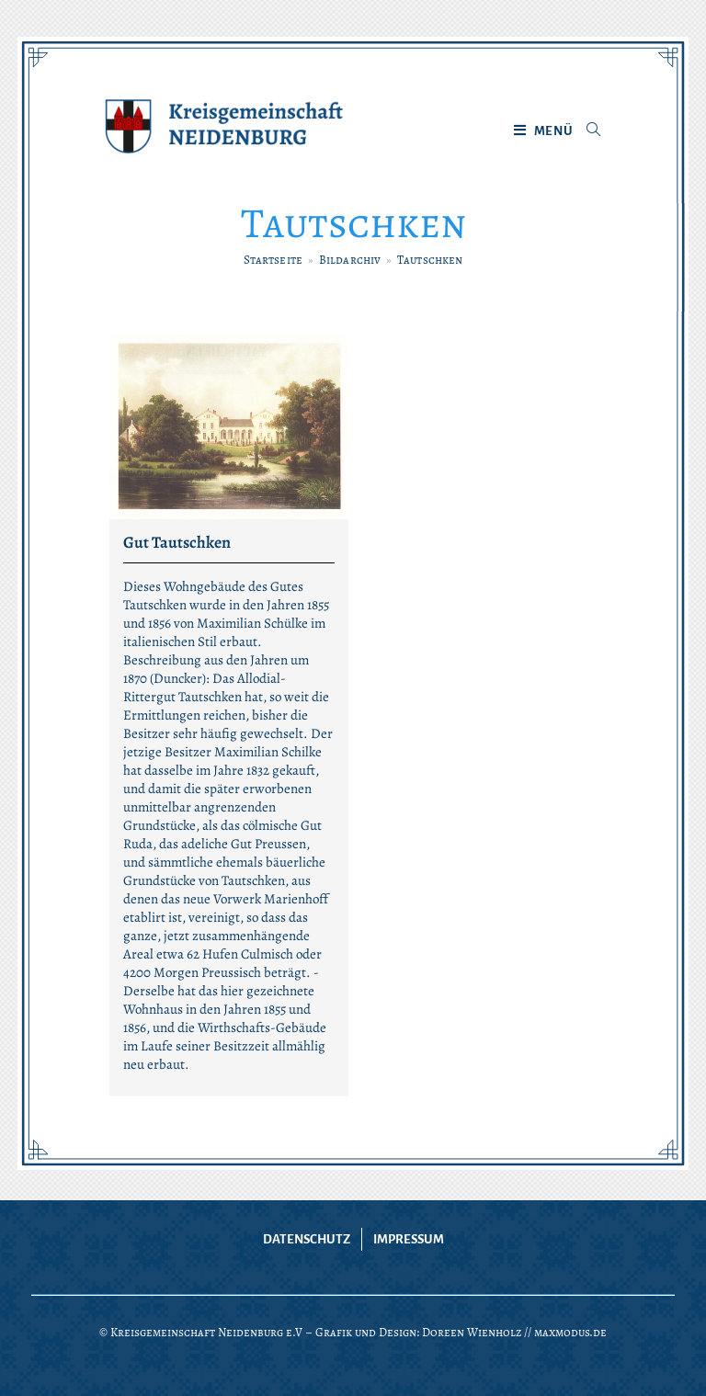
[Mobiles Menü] (544, 131)
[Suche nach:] (587, 131)
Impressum (408, 1239)
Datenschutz (306, 1239)
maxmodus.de (570, 1332)
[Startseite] (273, 259)
